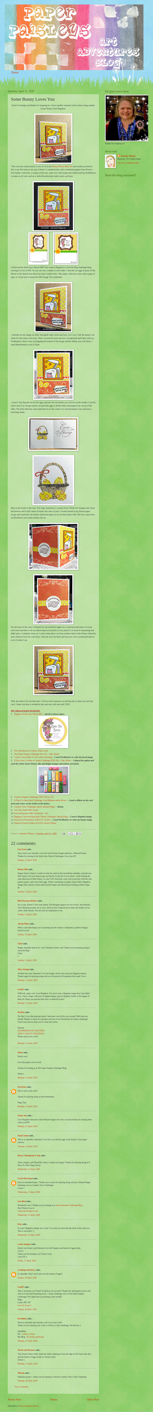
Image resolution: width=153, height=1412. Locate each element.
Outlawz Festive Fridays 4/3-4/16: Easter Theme (35, 823)
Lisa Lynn (22, 849)
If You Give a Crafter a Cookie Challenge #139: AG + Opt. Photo (42, 760)
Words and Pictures (26, 1350)
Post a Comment (21, 1387)
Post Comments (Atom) (29, 1406)
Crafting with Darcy (26, 1270)
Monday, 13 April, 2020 (27, 980)
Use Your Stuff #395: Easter (26, 810)
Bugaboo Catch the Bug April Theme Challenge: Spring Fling (41, 816)
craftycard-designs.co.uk (28, 1211)
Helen (20, 1052)
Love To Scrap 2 (24, 1305)
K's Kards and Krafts (35, 1337)
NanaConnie (23, 1136)
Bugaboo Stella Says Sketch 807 (28, 714)
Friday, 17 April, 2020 (27, 1261)
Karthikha (22, 1319)
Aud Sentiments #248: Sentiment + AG (31, 813)
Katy (20, 1224)
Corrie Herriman (25, 1178)
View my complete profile (128, 163)
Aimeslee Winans (128, 156)
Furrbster (22, 1087)
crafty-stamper (24, 1244)
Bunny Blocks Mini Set (62, 166)
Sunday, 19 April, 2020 (27, 1278)
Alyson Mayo (23, 924)
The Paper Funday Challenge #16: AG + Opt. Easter (36, 754)
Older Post (93, 1399)
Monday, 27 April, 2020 (27, 1341)
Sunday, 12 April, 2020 (27, 860)
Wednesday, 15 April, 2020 (29, 1169)
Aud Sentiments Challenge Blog (69, 1205)
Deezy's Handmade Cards (29, 1155)
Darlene (21, 1012)
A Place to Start (28, 1334)
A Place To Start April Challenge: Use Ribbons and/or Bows (40, 800)
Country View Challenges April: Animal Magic (34, 807)
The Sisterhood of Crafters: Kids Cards (31, 751)
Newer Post (14, 1399)
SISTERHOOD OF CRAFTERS (31, 1031)
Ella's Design (23, 969)
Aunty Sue (22, 1115)
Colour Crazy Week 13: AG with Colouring (33, 757)
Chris (20, 944)
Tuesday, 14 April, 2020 (27, 1146)
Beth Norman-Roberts (27, 901)
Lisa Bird (22, 1201)
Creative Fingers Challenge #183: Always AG (34, 797)
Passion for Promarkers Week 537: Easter (32, 820)
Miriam (21, 1373)
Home (15, 72)
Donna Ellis (23, 869)
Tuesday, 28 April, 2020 (27, 1381)
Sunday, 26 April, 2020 (27, 1309)
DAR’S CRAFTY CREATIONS (31, 1034)
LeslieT (21, 989)
